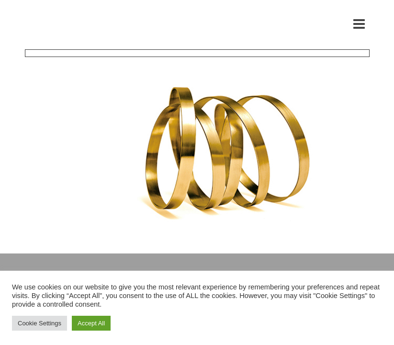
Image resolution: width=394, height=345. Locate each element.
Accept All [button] (91, 323)
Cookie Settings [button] (39, 323)
